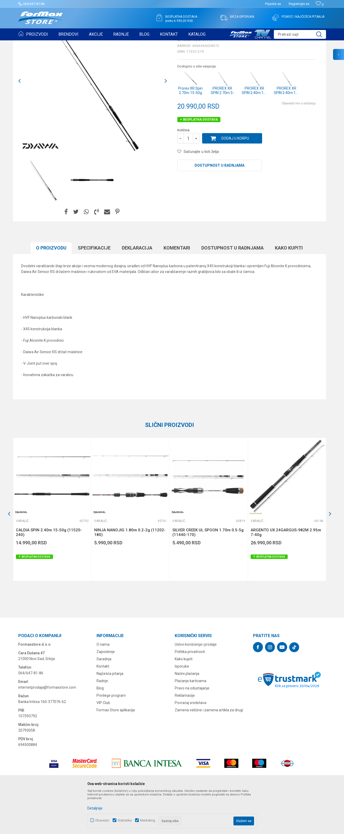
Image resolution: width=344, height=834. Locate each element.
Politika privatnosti (190, 692)
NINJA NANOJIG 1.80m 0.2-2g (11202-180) (130, 572)
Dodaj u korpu (235, 179)
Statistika (125, 820)
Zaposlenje (105, 692)
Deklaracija (137, 288)
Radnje (102, 721)
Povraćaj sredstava (190, 743)
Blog (100, 728)
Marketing (147, 820)
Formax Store (27, 44)
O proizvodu (51, 288)
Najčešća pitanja (109, 714)
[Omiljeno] (319, 5)
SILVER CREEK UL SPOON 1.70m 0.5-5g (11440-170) (208, 572)
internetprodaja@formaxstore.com (47, 728)
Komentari (177, 288)
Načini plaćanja (187, 714)
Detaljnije (94, 808)
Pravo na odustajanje (192, 728)
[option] (43, 220)
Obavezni (102, 820)
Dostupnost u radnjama (219, 206)
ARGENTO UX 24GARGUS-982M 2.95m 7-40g (286, 572)
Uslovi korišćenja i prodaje (196, 685)
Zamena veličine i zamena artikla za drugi (209, 750)
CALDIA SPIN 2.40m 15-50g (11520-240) (49, 572)
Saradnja (103, 699)
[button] (300, 34)
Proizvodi (48, 44)
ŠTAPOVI (64, 44)
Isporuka (182, 707)
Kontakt (102, 707)
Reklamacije (185, 736)
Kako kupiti (289, 288)
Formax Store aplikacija (115, 750)
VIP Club (103, 743)
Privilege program (111, 736)
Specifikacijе (94, 288)
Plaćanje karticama (190, 721)
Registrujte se (299, 4)
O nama (103, 685)
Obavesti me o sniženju (299, 144)
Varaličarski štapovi (89, 44)
